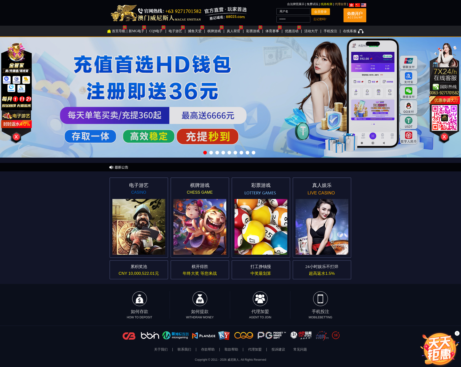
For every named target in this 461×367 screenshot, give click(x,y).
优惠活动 (291, 31)
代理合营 (340, 4)
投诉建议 (278, 349)
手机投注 (330, 31)
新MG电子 (136, 31)
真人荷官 (233, 31)
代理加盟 (260, 305)
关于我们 (161, 349)
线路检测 (326, 4)
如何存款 (139, 305)
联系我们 (185, 349)
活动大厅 (311, 31)
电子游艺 (175, 31)
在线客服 (350, 31)
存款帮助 (208, 349)
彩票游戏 (253, 31)
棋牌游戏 (214, 31)
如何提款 (200, 305)
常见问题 (300, 349)
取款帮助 (232, 349)
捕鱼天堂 (195, 31)
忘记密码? (319, 19)
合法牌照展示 (296, 4)
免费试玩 (313, 4)
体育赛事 (272, 31)
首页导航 (118, 31)
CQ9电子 (155, 31)
